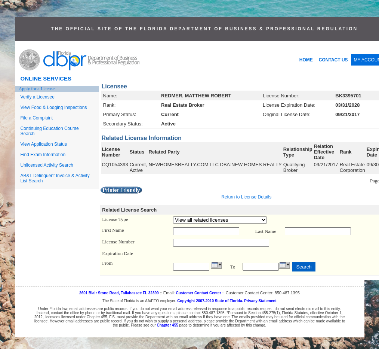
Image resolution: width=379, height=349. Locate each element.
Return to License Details (246, 197)
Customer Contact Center (198, 293)
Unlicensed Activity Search (47, 165)
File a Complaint (37, 118)
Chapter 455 (167, 325)
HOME (306, 60)
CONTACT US (333, 60)
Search (303, 267)
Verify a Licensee (38, 97)
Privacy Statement (260, 301)
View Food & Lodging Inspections (54, 107)
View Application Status (44, 144)
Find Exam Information (43, 154)
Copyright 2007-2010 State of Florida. (210, 301)
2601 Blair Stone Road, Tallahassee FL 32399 (119, 293)
